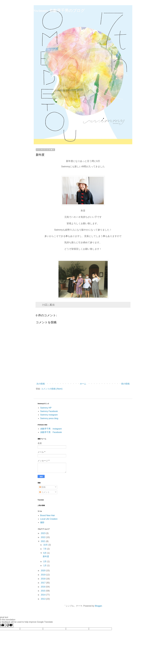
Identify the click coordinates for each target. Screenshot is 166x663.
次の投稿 (40, 384)
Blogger (98, 606)
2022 (43, 537)
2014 (43, 595)
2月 (45, 561)
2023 (43, 533)
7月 (45, 549)
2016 (43, 587)
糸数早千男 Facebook (51, 432)
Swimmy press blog (49, 418)
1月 (45, 565)
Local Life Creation (48, 519)
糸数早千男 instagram (51, 429)
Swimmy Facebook (49, 411)
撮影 (42, 522)
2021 (43, 541)
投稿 (42, 487)
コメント (44, 492)
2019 (43, 575)
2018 (43, 579)
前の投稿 (125, 384)
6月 (45, 553)
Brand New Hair (47, 515)
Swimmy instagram (49, 415)
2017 (43, 583)
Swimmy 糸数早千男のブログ (59, 10)
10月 (45, 545)
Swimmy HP (45, 408)
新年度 (46, 556)
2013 (43, 599)
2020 (43, 570)
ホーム (83, 384)
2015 (43, 591)
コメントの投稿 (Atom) (51, 389)
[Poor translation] (9, 625)
